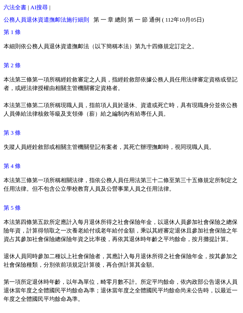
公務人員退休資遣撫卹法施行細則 (46, 20)
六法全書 (15, 7)
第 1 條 (12, 32)
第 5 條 (12, 208)
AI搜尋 (39, 7)
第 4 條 (12, 166)
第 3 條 (12, 133)
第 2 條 (12, 65)
